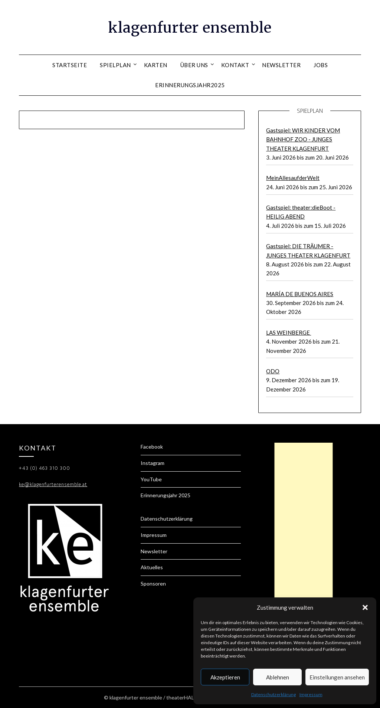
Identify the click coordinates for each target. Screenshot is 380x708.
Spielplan (115, 65)
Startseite (69, 65)
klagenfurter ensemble (190, 26)
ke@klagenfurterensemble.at (53, 484)
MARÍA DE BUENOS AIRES (299, 294)
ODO (272, 371)
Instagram (152, 463)
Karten (155, 65)
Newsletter (281, 65)
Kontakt (235, 65)
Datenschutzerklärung (273, 694)
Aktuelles (152, 567)
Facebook (152, 446)
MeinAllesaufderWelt (293, 177)
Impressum (310, 694)
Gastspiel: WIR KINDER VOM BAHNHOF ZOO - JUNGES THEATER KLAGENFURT (303, 139)
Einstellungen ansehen (337, 677)
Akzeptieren (225, 677)
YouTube (151, 479)
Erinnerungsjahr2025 (190, 85)
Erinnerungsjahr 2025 (165, 495)
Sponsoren (153, 583)
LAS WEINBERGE (288, 332)
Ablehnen (277, 677)
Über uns (194, 65)
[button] (365, 607)
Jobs (321, 65)
